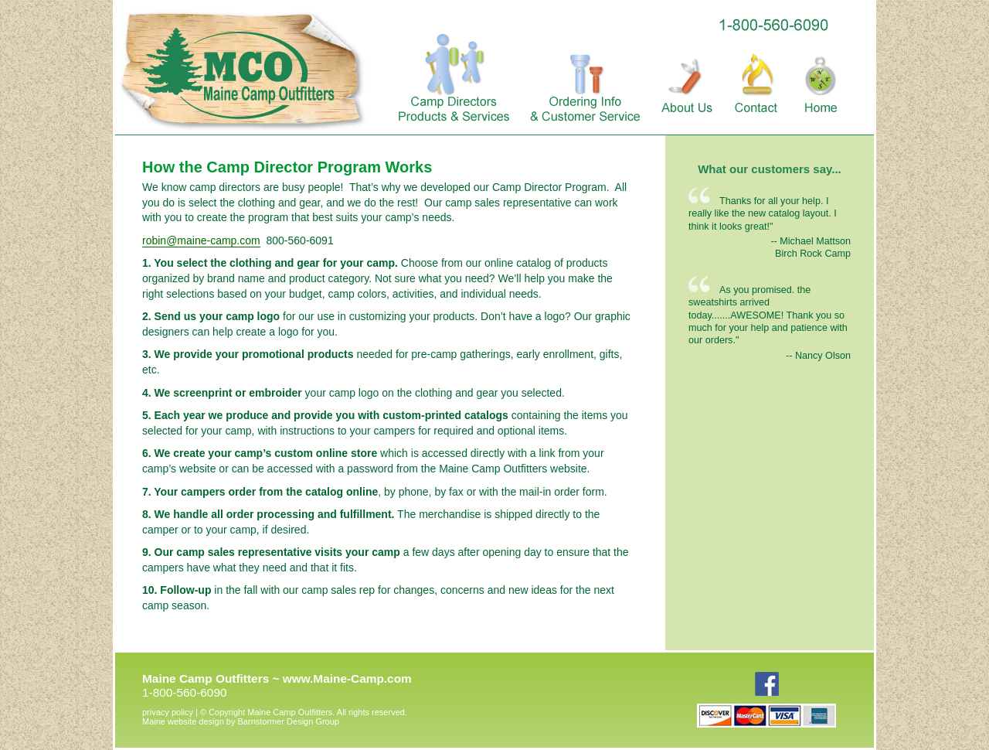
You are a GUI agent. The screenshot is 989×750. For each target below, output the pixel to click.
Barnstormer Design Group (240, 721)
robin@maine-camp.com (201, 240)
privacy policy (167, 712)
